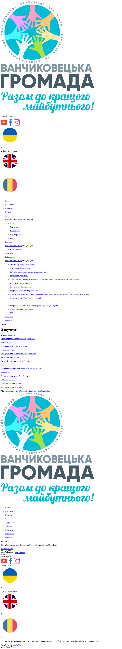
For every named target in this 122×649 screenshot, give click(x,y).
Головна (4, 324)
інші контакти (20, 553)
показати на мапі (7, 549)
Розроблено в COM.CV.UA (11, 645)
